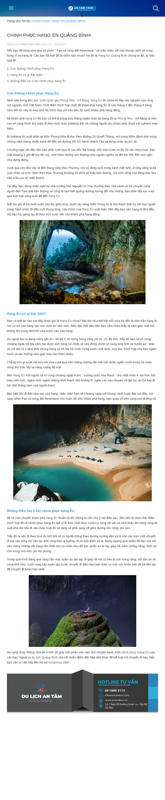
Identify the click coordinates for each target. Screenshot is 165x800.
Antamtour (55, 662)
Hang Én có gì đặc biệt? (26, 75)
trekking (93, 523)
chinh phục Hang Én (135, 652)
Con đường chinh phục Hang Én (32, 68)
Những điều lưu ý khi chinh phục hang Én (38, 81)
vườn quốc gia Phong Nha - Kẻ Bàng (64, 100)
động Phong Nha (121, 118)
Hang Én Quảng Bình (112, 55)
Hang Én (66, 320)
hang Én (96, 100)
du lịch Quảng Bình (45, 657)
